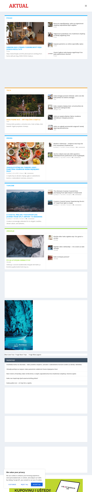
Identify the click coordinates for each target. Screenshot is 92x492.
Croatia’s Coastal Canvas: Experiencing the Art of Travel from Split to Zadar (69, 202)
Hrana (21, 173)
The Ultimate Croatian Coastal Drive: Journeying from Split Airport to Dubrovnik (68, 192)
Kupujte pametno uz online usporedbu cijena (68, 44)
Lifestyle (56, 109)
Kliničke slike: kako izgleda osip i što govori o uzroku (68, 237)
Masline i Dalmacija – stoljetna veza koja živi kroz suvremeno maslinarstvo (68, 144)
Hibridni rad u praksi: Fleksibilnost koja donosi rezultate (24, 48)
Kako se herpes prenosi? (61, 257)
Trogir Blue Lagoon (35, 355)
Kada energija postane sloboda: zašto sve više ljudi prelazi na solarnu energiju (69, 96)
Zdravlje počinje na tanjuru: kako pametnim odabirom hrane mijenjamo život (22, 169)
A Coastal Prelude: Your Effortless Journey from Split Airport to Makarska (24, 216)
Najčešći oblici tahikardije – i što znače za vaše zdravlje (69, 247)
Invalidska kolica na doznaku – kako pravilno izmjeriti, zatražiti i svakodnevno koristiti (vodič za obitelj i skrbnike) (44, 364)
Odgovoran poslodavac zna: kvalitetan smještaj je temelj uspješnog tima (69, 34)
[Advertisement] (47, 74)
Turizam (21, 219)
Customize (12, 484)
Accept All (37, 484)
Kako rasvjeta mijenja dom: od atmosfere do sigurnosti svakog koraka (68, 107)
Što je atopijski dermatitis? (18, 260)
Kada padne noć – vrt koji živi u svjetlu (23, 120)
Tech (7, 121)
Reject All (24, 484)
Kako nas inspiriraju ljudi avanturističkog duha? (22, 378)
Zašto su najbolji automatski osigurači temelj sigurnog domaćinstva (69, 127)
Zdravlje (8, 262)
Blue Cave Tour (9, 355)
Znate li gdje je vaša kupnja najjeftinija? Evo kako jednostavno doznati (68, 53)
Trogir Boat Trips (21, 355)
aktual (9, 173)
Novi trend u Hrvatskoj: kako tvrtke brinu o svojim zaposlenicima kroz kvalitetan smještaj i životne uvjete (41, 374)
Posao (8, 51)
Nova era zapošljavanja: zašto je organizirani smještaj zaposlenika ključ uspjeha (68, 24)
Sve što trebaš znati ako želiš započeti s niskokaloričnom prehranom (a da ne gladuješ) (69, 154)
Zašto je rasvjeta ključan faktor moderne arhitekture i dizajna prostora (67, 117)
